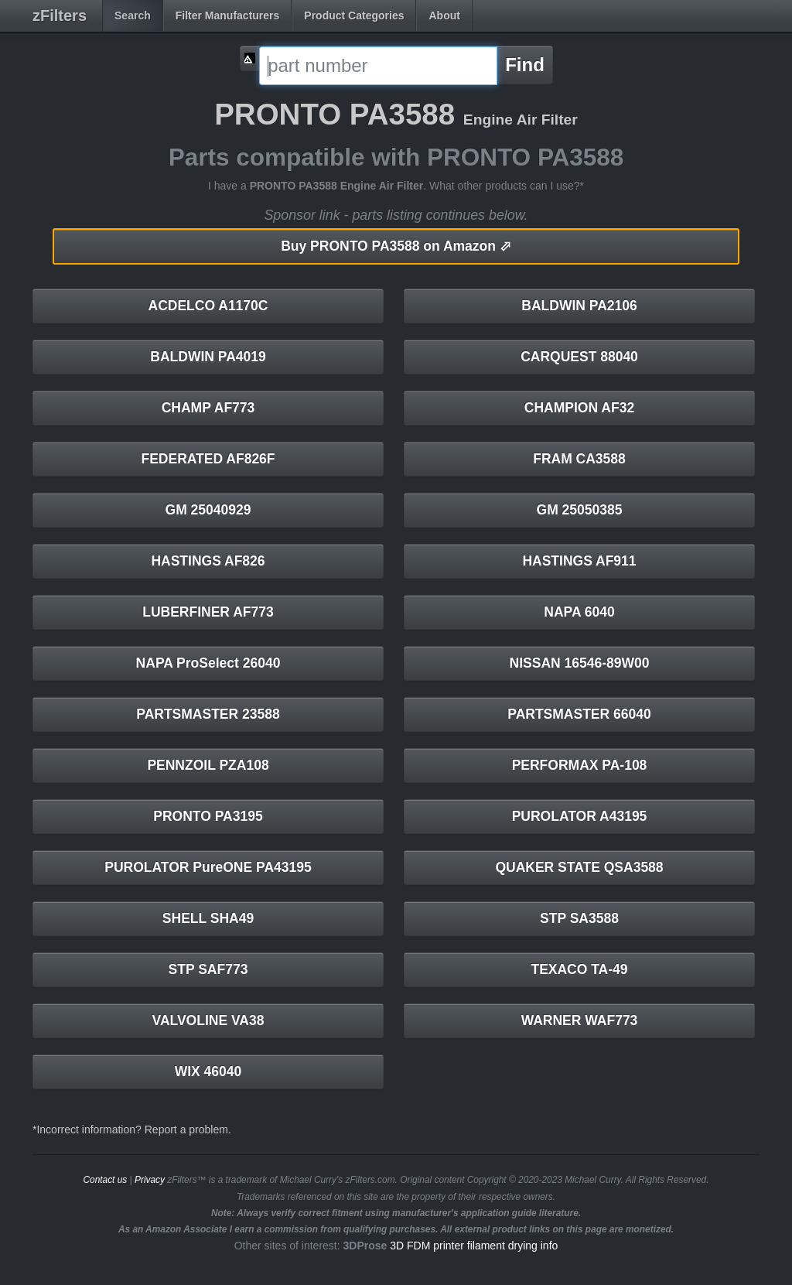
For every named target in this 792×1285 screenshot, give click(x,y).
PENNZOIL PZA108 (207, 765)
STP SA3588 (579, 918)
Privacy (150, 1179)
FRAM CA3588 (579, 458)
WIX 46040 (208, 1071)
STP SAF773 (208, 969)
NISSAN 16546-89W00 (580, 663)
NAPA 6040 (579, 612)
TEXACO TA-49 (579, 969)
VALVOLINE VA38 (208, 1020)
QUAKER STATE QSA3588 (579, 867)
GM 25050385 (580, 510)
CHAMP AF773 (208, 407)
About (443, 15)
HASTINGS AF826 (208, 561)
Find (524, 64)
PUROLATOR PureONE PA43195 (207, 867)
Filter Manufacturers (228, 15)
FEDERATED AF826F (208, 458)
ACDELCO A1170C (208, 305)
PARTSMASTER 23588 (207, 714)
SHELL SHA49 (208, 918)
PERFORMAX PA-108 (579, 765)
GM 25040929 (208, 510)
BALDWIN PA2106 (579, 305)
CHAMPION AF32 (579, 407)
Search (132, 15)
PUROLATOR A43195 (579, 816)
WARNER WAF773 (579, 1020)
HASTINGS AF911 (579, 561)
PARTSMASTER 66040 (578, 714)
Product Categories (354, 15)
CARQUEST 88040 (579, 356)
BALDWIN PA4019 (207, 356)
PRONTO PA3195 (207, 816)
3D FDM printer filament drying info (474, 1245)
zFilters (59, 15)
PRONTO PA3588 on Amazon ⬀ (396, 246)
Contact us (105, 1179)
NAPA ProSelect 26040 (208, 663)
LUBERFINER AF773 (208, 612)
